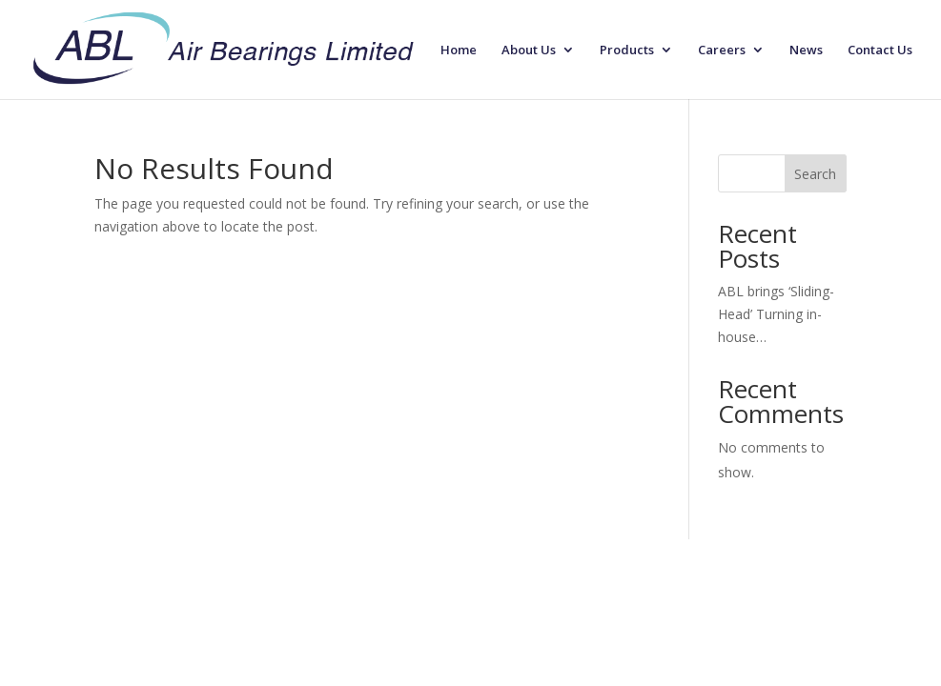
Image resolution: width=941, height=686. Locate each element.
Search (815, 174)
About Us (528, 50)
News (806, 50)
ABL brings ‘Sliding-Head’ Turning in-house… (776, 314)
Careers (722, 50)
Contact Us (880, 50)
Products (627, 50)
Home (458, 50)
